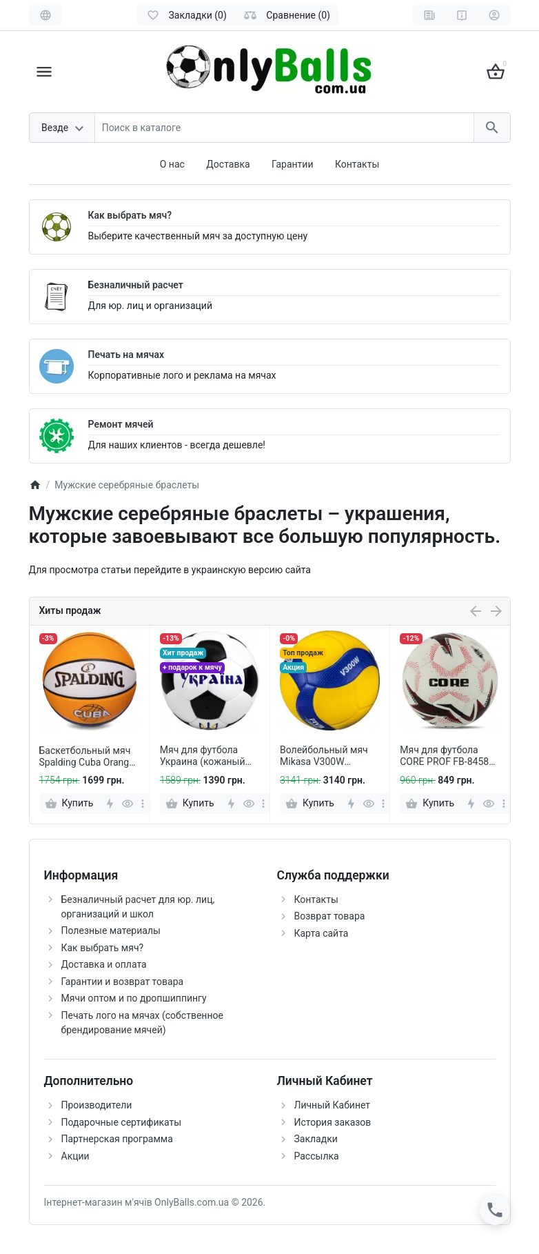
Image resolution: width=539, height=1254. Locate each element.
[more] (143, 803)
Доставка (228, 164)
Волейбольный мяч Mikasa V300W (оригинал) (324, 756)
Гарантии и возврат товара (122, 981)
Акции (75, 1156)
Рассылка (316, 1156)
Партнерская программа (117, 1138)
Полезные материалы (111, 930)
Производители (96, 1105)
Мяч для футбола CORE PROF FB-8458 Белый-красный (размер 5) (444, 756)
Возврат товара (329, 916)
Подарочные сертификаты (121, 1122)
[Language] (45, 15)
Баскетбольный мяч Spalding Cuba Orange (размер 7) (86, 756)
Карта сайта (321, 933)
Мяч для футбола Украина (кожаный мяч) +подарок (202, 756)
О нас (172, 164)
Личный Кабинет (332, 1105)
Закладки (316, 1138)
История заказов (333, 1122)
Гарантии (292, 164)
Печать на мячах (126, 354)
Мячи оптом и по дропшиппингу (134, 998)
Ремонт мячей (121, 424)
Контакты (357, 164)
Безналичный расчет (135, 284)
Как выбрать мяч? (130, 215)
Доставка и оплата (104, 964)
